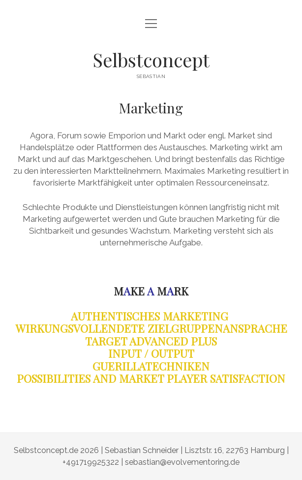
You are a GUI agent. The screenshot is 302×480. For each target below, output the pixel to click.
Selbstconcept (151, 59)
